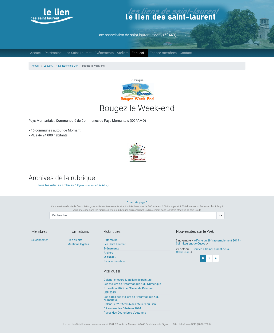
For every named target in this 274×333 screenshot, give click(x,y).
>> (220, 215)
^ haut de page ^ (137, 202)
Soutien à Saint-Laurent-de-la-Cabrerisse (203, 250)
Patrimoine (53, 53)
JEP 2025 (110, 292)
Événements (104, 53)
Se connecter (39, 240)
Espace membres (163, 53)
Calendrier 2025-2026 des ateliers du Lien (130, 304)
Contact (186, 53)
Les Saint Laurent (78, 53)
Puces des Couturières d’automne (125, 312)
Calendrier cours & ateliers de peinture (127, 279)
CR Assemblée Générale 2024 (122, 308)
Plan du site (75, 240)
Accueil (35, 53)
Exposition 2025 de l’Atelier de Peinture (128, 288)
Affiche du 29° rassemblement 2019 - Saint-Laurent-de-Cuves (208, 242)
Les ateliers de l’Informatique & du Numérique (132, 284)
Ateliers (122, 53)
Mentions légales (78, 244)
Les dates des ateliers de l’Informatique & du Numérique (131, 298)
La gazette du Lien (68, 65)
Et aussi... (139, 53)
